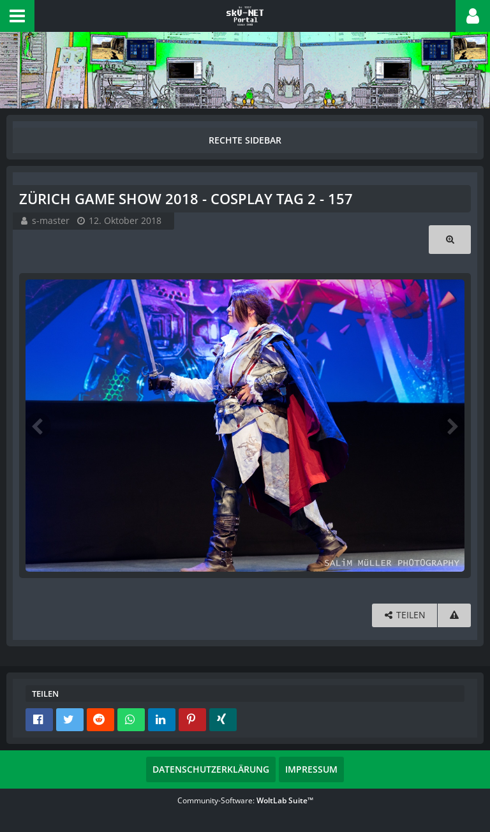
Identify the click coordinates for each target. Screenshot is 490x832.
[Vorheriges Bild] (38, 425)
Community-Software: (245, 800)
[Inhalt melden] (454, 615)
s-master (51, 220)
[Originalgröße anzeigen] (450, 239)
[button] (17, 16)
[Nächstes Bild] (451, 425)
